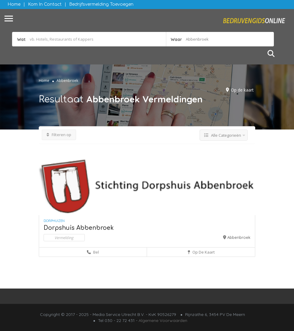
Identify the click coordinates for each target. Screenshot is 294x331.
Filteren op (59, 134)
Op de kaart (242, 90)
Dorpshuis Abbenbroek (79, 228)
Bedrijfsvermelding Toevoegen (101, 4)
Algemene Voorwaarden (163, 320)
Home (14, 4)
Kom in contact (45, 4)
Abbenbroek (238, 237)
